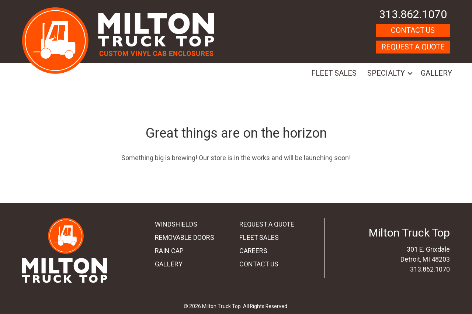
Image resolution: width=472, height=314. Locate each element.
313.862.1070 (413, 15)
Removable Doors (184, 238)
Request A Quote (413, 47)
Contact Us (413, 30)
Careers (253, 251)
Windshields (176, 225)
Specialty (386, 73)
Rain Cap (169, 251)
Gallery (436, 73)
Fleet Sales (334, 73)
